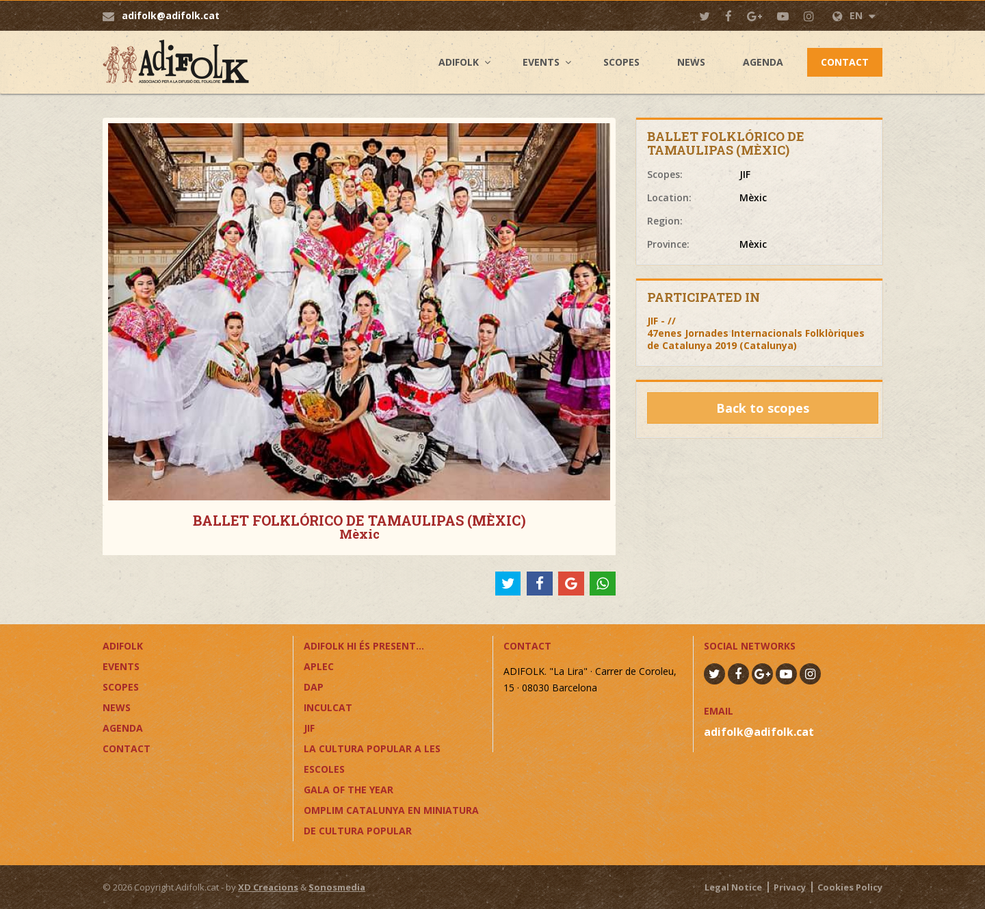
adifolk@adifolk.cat (171, 15)
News (691, 61)
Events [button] (541, 61)
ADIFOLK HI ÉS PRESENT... (364, 645)
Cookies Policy (849, 887)
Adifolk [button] (458, 61)
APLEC (319, 666)
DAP (314, 686)
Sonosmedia (336, 887)
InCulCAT (328, 707)
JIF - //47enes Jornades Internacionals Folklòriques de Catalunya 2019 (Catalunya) (756, 333)
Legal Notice (733, 887)
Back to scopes (762, 408)
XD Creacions (268, 887)
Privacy (790, 887)
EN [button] (854, 15)
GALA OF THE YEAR (348, 789)
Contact (845, 61)
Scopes (621, 61)
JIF (309, 727)
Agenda (763, 61)
